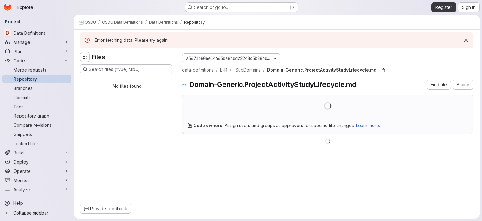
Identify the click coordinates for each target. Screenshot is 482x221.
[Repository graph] (36, 115)
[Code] (36, 60)
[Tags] (36, 106)
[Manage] (36, 42)
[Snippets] (36, 134)
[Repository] (36, 79)
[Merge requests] (36, 69)
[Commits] (36, 97)
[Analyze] (36, 189)
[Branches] (36, 88)
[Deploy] (36, 161)
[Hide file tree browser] (85, 57)
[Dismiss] (466, 40)
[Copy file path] (383, 70)
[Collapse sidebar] (36, 213)
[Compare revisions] (36, 125)
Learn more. (368, 125)
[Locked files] (36, 143)
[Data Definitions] (36, 33)
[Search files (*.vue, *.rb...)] (126, 69)
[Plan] (36, 51)
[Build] (36, 152)
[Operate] (36, 171)
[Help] (36, 203)
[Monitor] (36, 180)
